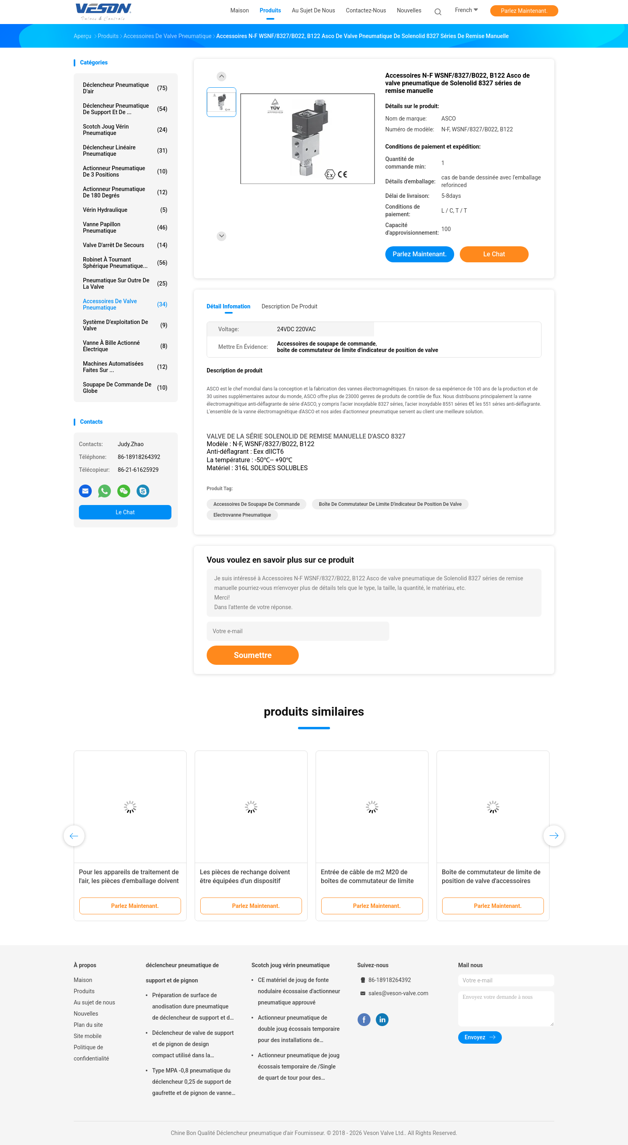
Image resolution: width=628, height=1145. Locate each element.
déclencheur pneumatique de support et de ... (125, 109)
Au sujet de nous (94, 1002)
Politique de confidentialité (91, 1053)
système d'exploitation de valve (125, 325)
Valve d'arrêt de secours (125, 245)
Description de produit (289, 306)
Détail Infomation (228, 306)
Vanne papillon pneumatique (125, 227)
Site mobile (88, 1036)
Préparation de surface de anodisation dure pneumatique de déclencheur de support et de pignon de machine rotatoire (192, 1007)
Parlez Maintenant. (524, 11)
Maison (83, 980)
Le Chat (125, 512)
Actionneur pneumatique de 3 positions (125, 171)
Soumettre (253, 655)
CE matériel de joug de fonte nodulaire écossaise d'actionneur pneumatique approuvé (299, 991)
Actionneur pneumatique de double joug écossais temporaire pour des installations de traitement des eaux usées (299, 1030)
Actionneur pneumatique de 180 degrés (125, 192)
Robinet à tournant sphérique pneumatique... (125, 262)
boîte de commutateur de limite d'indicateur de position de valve (390, 504)
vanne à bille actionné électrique (125, 346)
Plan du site (88, 1025)
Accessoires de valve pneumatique (125, 304)
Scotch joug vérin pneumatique (125, 129)
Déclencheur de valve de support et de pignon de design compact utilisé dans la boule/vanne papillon (193, 1045)
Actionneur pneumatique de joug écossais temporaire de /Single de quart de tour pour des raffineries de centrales (299, 1067)
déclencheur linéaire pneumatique (125, 150)
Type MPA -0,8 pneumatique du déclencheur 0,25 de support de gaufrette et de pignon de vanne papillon (191, 1083)
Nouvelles (86, 1013)
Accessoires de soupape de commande (256, 504)
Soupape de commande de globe (125, 387)
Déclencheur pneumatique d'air (125, 88)
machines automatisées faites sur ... (125, 366)
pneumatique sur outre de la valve (125, 283)
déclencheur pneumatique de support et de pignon (182, 973)
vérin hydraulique (125, 210)
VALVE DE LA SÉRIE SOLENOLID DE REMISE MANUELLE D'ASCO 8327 (306, 436)
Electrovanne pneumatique (242, 515)
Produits (84, 991)
